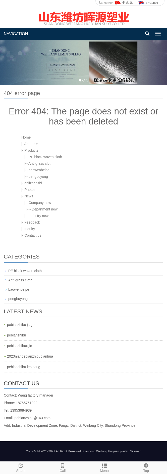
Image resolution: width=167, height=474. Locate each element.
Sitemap (135, 451)
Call (62, 467)
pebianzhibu (16, 335)
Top (146, 467)
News (28, 196)
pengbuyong (38, 177)
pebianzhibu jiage (20, 325)
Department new (45, 209)
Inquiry (29, 229)
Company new (40, 203)
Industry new (38, 216)
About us (31, 144)
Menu (104, 467)
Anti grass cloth (40, 163)
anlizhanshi (33, 183)
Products (31, 150)
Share (21, 467)
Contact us (32, 235)
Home (26, 137)
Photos (29, 190)
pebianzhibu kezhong (23, 367)
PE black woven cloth (45, 157)
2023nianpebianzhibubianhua (30, 356)
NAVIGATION (16, 34)
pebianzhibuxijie (19, 346)
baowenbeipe (39, 170)
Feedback (32, 222)
